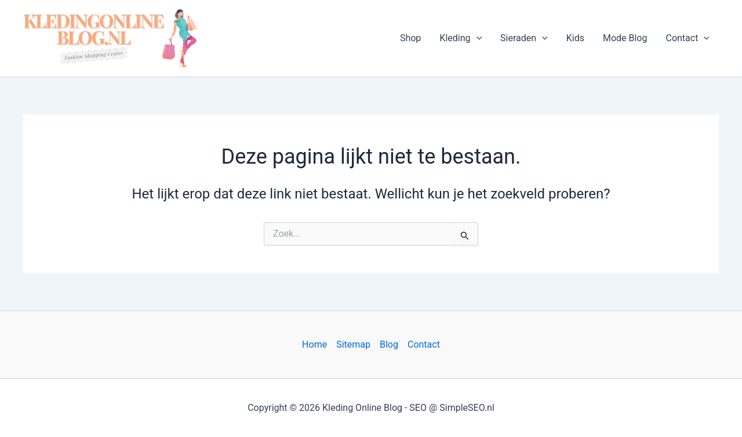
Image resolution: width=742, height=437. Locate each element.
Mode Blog (625, 38)
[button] (476, 38)
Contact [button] (687, 38)
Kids (575, 38)
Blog (389, 344)
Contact (424, 344)
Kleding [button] (460, 38)
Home (314, 344)
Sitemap (353, 344)
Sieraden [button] (524, 38)
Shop (410, 38)
